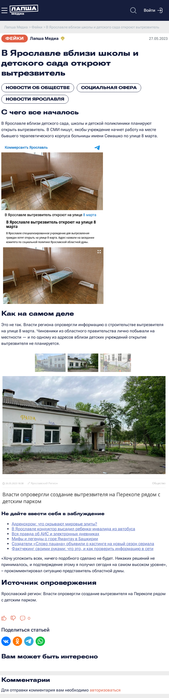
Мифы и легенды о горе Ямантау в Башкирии (55, 538)
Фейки (14, 38)
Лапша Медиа (44, 38)
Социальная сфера (109, 87)
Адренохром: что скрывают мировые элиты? (54, 523)
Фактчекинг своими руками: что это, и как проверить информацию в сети (82, 548)
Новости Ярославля (35, 99)
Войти (153, 10)
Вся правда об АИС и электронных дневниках (55, 533)
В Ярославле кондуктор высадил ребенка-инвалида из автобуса (73, 528)
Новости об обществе (38, 87)
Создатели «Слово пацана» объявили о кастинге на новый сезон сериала (83, 543)
